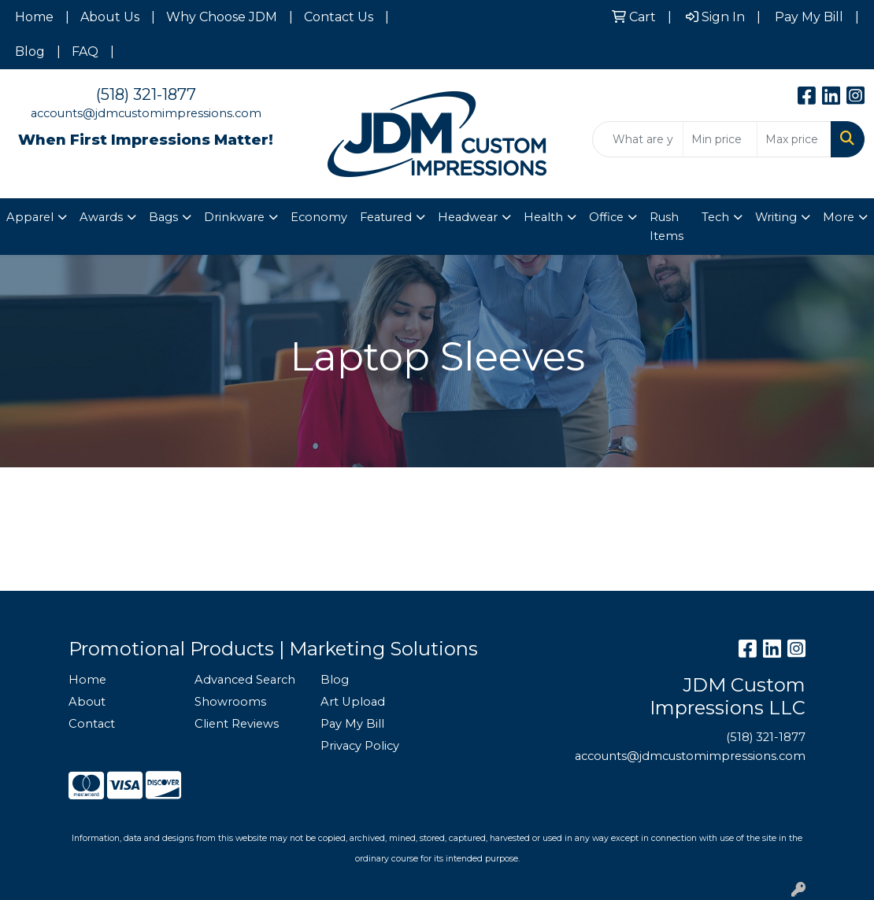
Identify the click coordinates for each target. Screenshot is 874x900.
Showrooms (230, 702)
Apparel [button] (30, 217)
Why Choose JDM (221, 16)
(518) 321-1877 (146, 94)
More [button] (838, 217)
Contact (92, 724)
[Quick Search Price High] (794, 139)
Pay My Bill (352, 724)
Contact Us (338, 16)
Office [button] (606, 217)
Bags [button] (163, 217)
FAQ (85, 51)
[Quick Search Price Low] (720, 139)
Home (34, 16)
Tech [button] (715, 217)
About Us (109, 16)
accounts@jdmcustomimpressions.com (146, 113)
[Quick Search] (637, 139)
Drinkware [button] (234, 217)
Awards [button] (101, 217)
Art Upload (352, 702)
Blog (30, 51)
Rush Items (666, 226)
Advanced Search (244, 680)
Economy (319, 217)
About (87, 702)
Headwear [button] (468, 217)
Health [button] (543, 217)
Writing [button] (776, 217)
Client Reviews (236, 724)
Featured (386, 217)
